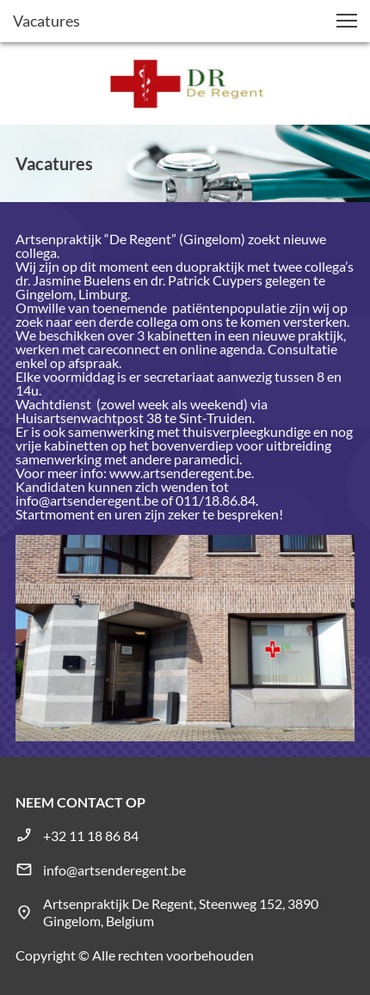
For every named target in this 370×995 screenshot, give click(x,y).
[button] (347, 20)
